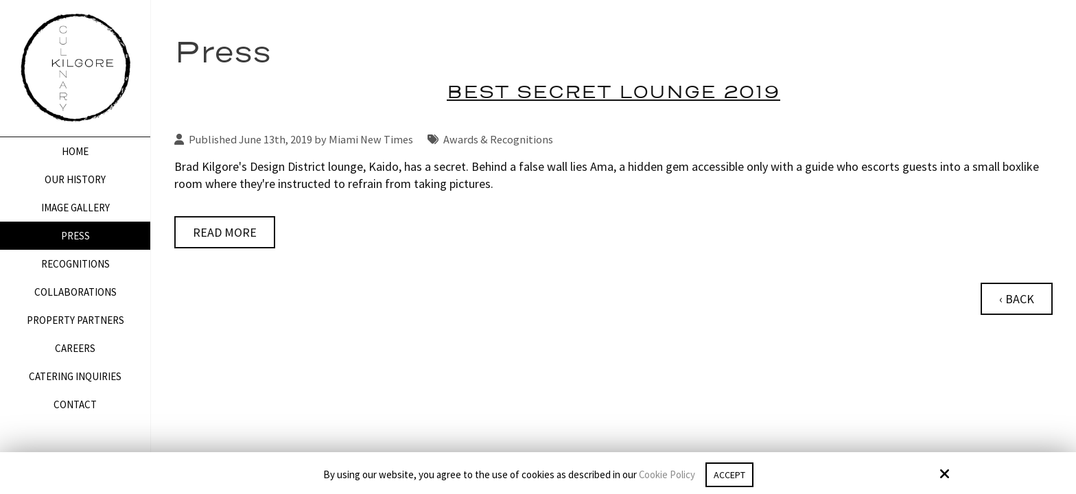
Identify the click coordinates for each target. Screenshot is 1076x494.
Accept (729, 474)
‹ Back (1016, 299)
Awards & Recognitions (498, 139)
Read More (225, 232)
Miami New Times (371, 139)
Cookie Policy (664, 475)
